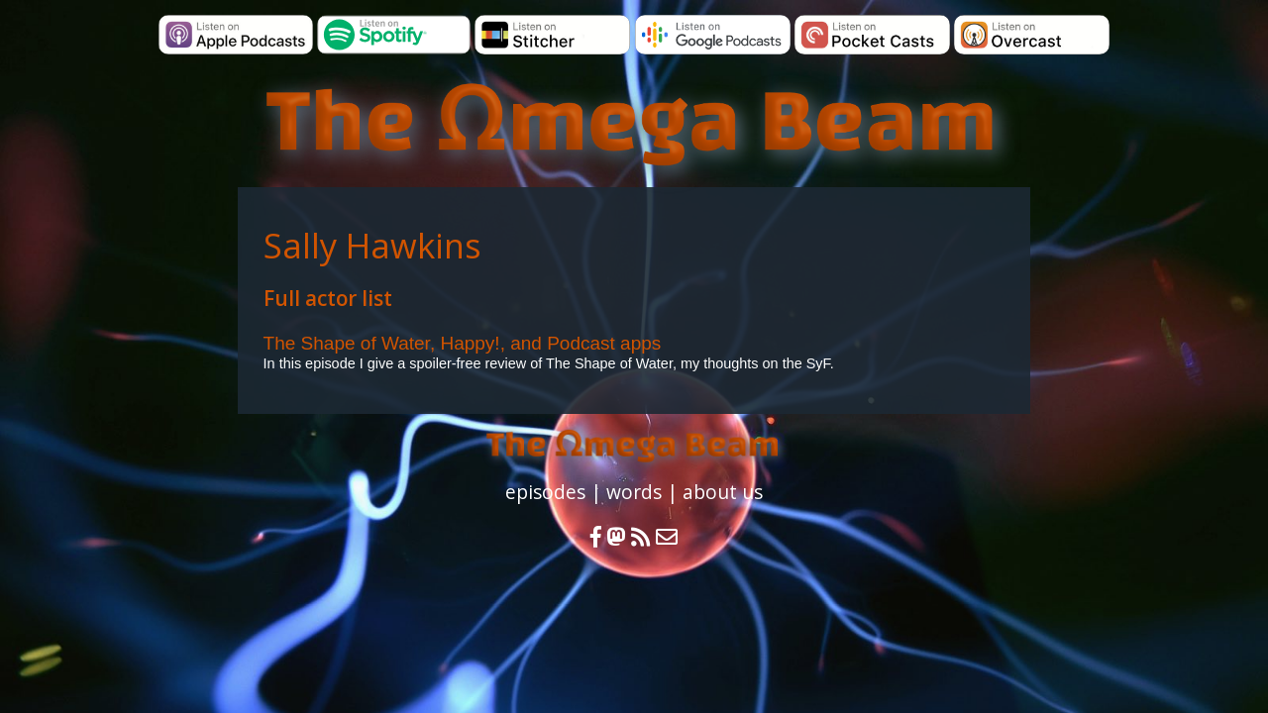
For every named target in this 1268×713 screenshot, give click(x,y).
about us (723, 491)
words (634, 491)
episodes (545, 491)
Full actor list (328, 298)
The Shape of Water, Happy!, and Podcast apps (463, 343)
